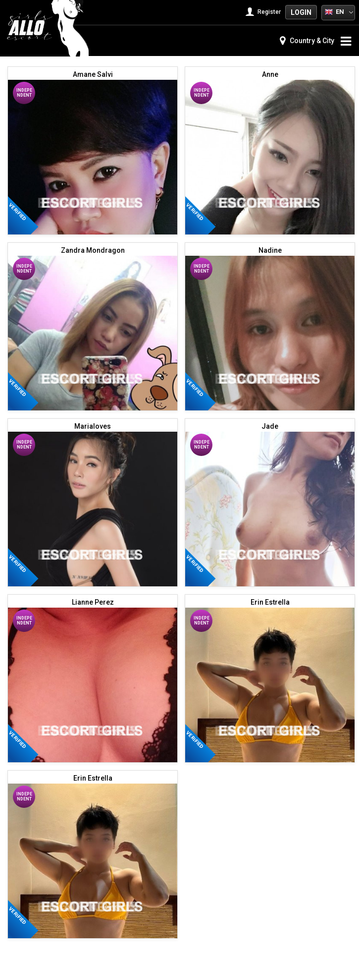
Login (301, 12)
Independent (24, 93)
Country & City (307, 41)
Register (264, 12)
